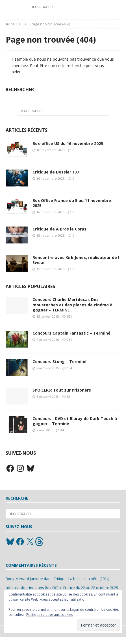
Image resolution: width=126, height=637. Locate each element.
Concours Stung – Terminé (59, 361)
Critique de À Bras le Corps (59, 229)
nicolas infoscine (20, 587)
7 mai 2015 (44, 430)
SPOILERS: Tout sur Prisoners (61, 390)
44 (62, 430)
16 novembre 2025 (50, 150)
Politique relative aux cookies (49, 614)
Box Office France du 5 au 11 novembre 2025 (71, 203)
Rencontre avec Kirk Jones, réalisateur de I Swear (75, 260)
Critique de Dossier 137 (55, 172)
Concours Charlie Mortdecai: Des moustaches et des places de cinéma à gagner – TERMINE (72, 304)
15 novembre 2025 (50, 235)
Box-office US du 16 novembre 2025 (67, 143)
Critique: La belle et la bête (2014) (81, 578)
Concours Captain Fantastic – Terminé (71, 333)
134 (69, 368)
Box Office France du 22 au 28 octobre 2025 (81, 587)
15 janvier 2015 (47, 316)
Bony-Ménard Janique (24, 578)
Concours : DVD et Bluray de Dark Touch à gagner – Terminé (74, 421)
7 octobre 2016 (47, 339)
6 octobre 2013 (47, 396)
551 (69, 316)
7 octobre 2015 (47, 368)
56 (68, 396)
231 (69, 339)
